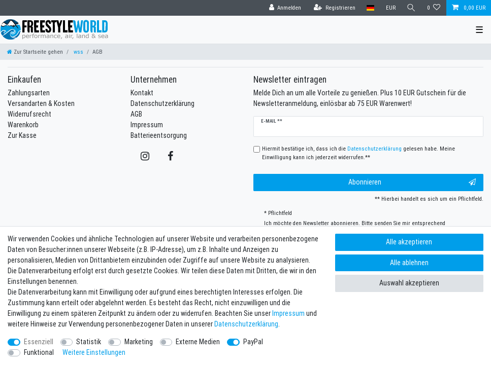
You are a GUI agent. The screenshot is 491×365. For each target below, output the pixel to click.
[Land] (370, 8)
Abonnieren (412, 182)
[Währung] (390, 8)
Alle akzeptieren (409, 241)
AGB (136, 114)
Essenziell (38, 341)
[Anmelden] (285, 8)
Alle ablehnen (409, 262)
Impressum (146, 124)
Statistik (88, 341)
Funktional (39, 352)
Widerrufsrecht (29, 114)
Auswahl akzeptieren (409, 282)
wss (77, 51)
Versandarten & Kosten (41, 103)
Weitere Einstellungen (93, 352)
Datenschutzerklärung (162, 103)
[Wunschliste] (433, 8)
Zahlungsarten (29, 92)
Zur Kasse (22, 135)
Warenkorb (23, 124)
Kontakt (141, 92)
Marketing (138, 341)
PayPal (253, 341)
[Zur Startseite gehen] (35, 51)
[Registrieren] (334, 8)
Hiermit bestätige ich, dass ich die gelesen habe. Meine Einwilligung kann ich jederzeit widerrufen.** (358, 153)
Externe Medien (198, 341)
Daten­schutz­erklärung (246, 323)
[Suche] (411, 8)
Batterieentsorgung (158, 135)
